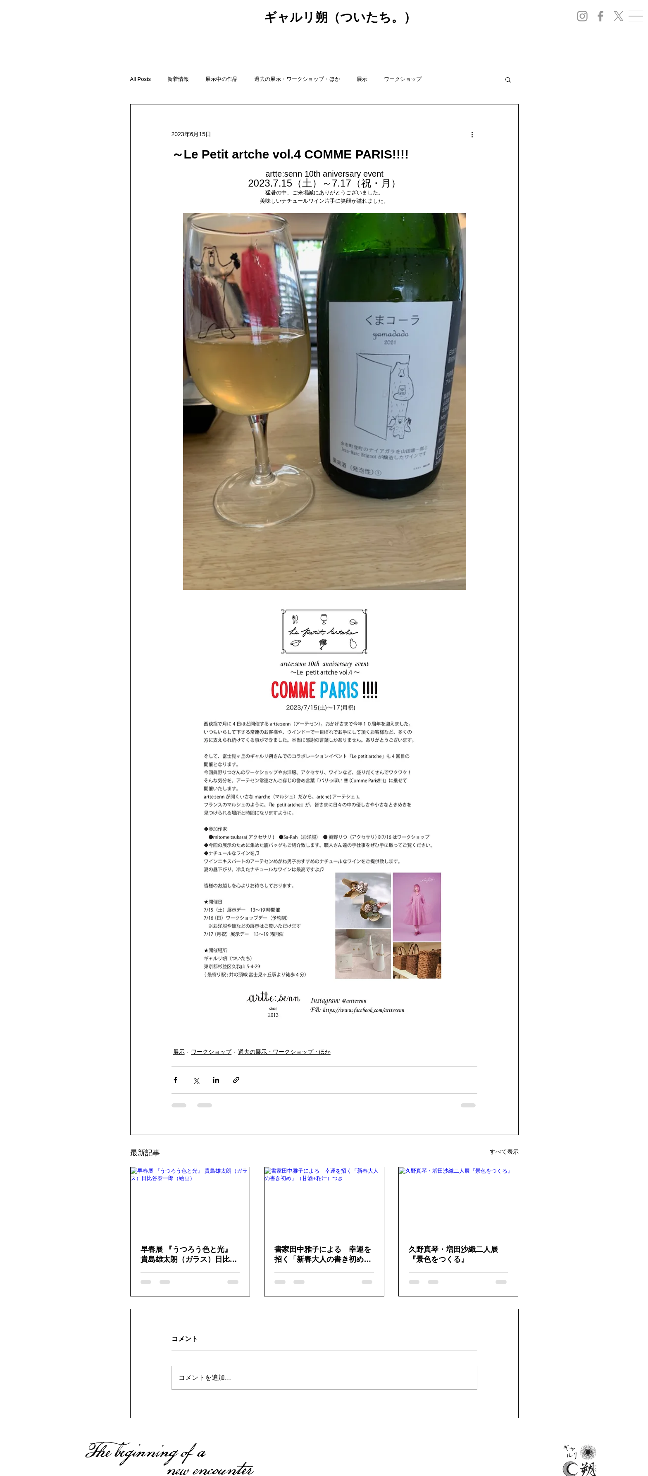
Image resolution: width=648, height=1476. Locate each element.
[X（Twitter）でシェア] (196, 1080)
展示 (362, 79)
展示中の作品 (221, 79)
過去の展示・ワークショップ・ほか (297, 79)
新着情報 (178, 79)
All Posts (140, 79)
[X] (619, 16)
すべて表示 (504, 1151)
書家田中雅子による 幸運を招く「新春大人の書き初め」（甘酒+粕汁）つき (322, 1254)
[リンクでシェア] (236, 1080)
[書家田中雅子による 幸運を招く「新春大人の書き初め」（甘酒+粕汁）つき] (324, 1200)
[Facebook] (600, 16)
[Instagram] (582, 16)
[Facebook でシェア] (175, 1080)
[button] (636, 16)
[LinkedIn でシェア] (216, 1080)
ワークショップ (403, 79)
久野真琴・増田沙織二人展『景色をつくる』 (453, 1254)
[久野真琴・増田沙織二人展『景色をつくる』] (458, 1200)
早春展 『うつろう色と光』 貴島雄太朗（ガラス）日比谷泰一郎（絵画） (189, 1254)
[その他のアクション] (472, 134)
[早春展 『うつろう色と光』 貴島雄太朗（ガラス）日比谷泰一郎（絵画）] (190, 1200)
